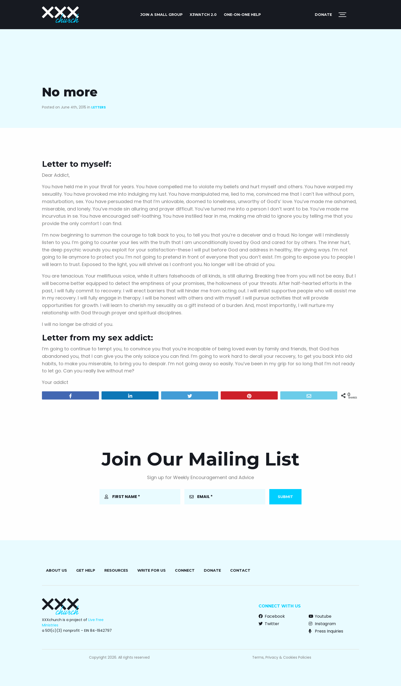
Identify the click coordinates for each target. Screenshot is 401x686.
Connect (185, 570)
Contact (240, 570)
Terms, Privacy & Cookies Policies (281, 657)
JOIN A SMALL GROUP (161, 14)
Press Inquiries (326, 631)
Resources (116, 570)
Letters (98, 107)
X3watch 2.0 (203, 14)
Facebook (272, 616)
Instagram (322, 624)
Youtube (320, 616)
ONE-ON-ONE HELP (242, 14)
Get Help (85, 570)
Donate (323, 14)
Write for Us (151, 570)
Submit (285, 496)
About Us (56, 570)
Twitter (269, 624)
